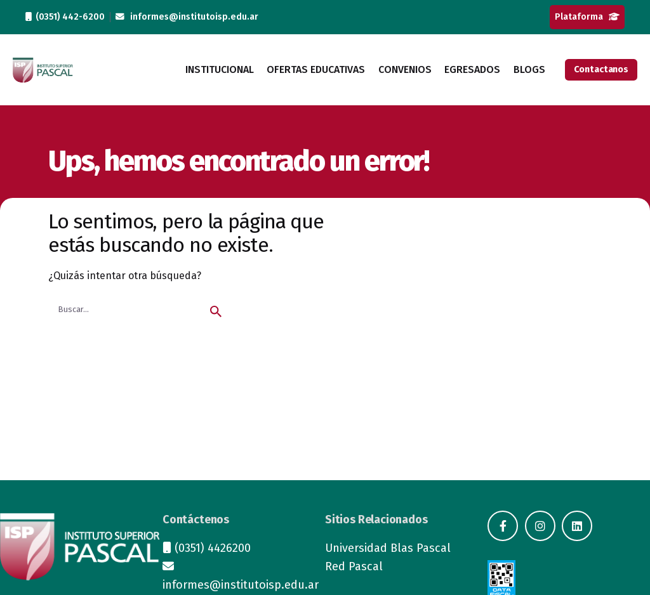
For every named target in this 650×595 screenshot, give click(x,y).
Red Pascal (354, 566)
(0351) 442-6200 (65, 16)
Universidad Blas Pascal (388, 548)
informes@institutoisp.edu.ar (187, 16)
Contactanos (601, 69)
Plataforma (587, 16)
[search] (216, 311)
